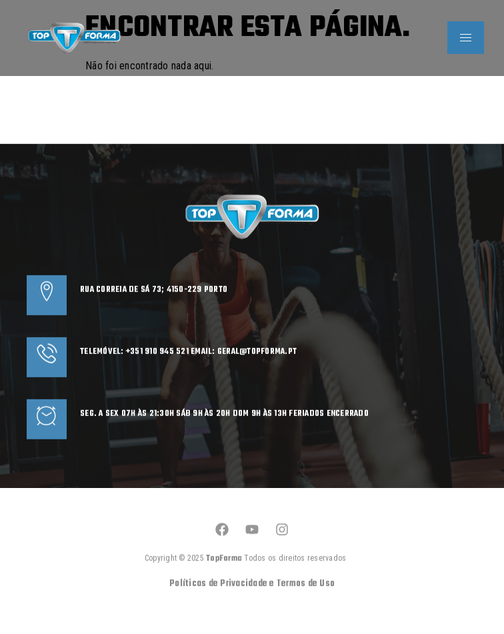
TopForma (225, 577)
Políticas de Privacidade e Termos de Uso (252, 602)
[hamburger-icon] (465, 37)
